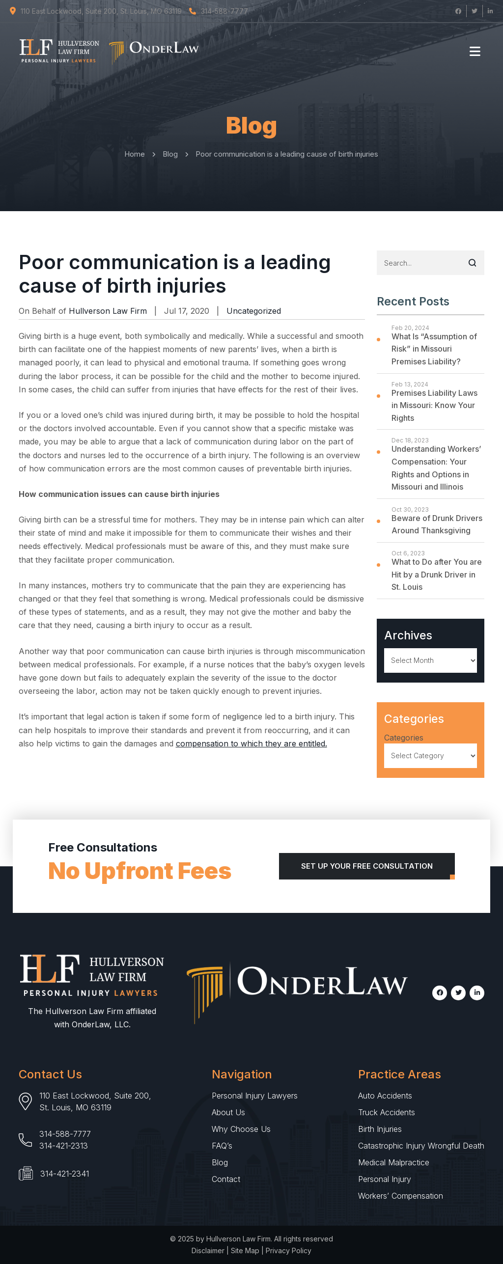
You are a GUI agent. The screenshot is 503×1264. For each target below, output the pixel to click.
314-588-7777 (65, 1134)
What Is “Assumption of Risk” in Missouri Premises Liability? (434, 348)
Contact (226, 1179)
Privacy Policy (288, 1250)
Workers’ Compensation (400, 1196)
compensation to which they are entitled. (251, 743)
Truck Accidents (386, 1112)
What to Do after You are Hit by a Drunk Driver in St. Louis (436, 574)
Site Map (245, 1250)
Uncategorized (253, 311)
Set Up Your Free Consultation (367, 866)
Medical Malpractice (393, 1162)
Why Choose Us (241, 1129)
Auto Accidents (385, 1095)
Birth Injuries (380, 1129)
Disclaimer (208, 1250)
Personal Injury (384, 1179)
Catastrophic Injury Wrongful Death (421, 1146)
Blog (220, 1162)
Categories (403, 737)
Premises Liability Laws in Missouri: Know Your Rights (434, 405)
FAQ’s (222, 1146)
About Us (228, 1112)
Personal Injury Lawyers (255, 1095)
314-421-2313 (63, 1146)
